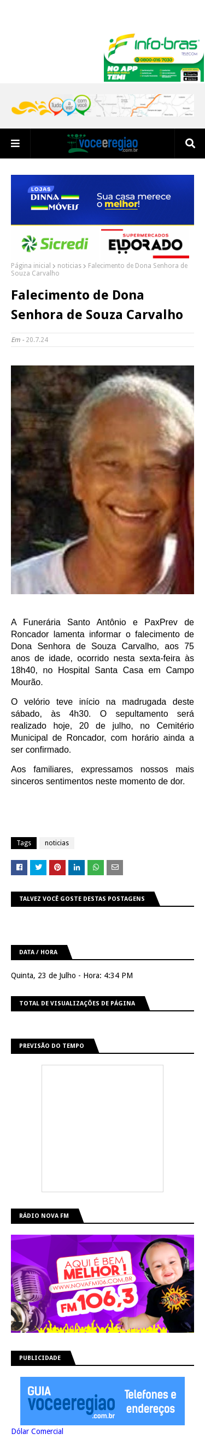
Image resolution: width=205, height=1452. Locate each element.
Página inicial (31, 266)
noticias (69, 266)
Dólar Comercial (37, 1431)
